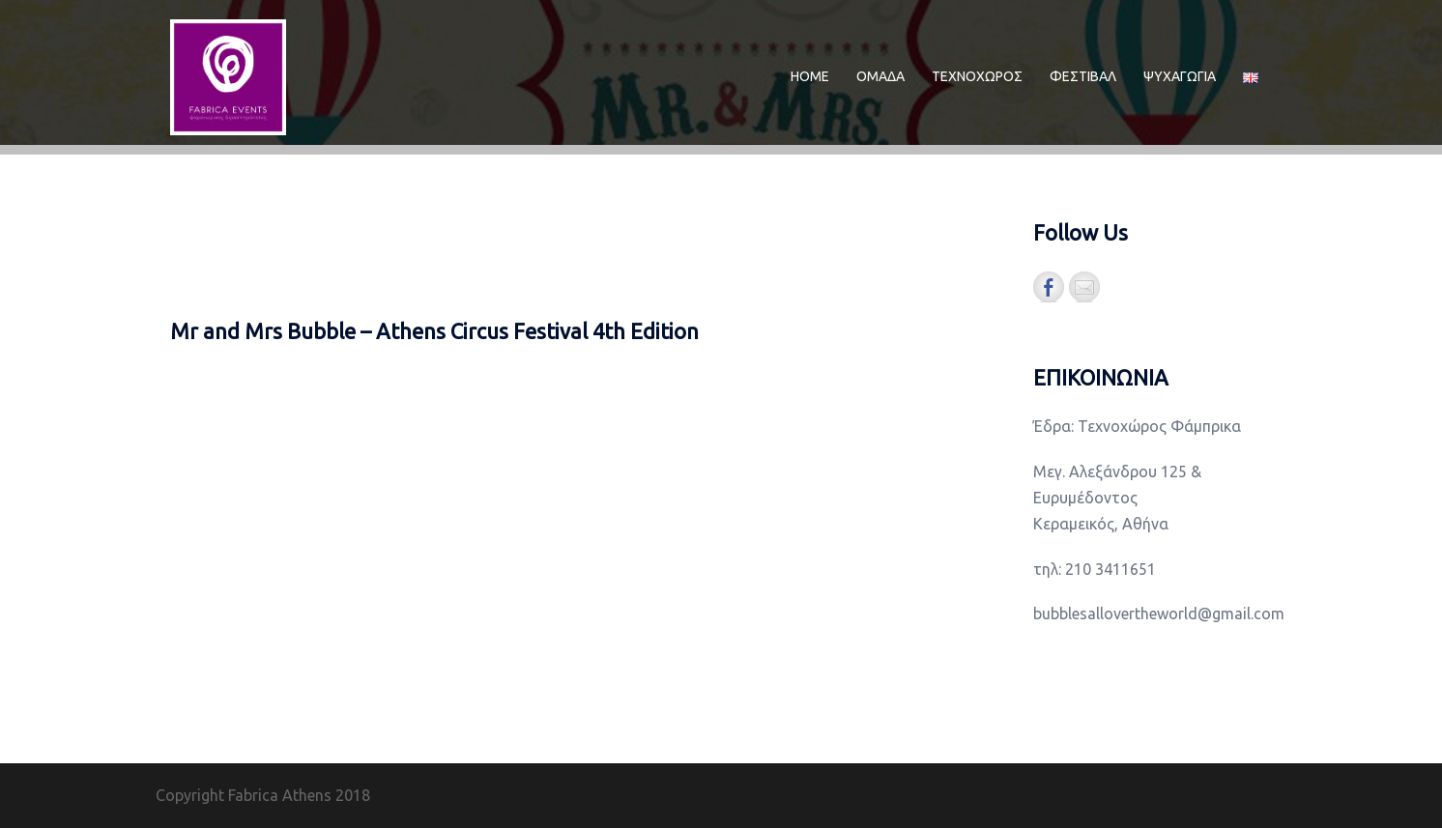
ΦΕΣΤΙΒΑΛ (1083, 76)
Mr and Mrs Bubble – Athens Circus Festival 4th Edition (434, 331)
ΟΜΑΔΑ (880, 76)
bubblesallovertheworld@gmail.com (1158, 613)
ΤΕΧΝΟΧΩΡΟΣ (977, 76)
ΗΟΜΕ (810, 76)
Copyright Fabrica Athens (244, 795)
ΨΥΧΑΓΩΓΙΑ (1179, 76)
